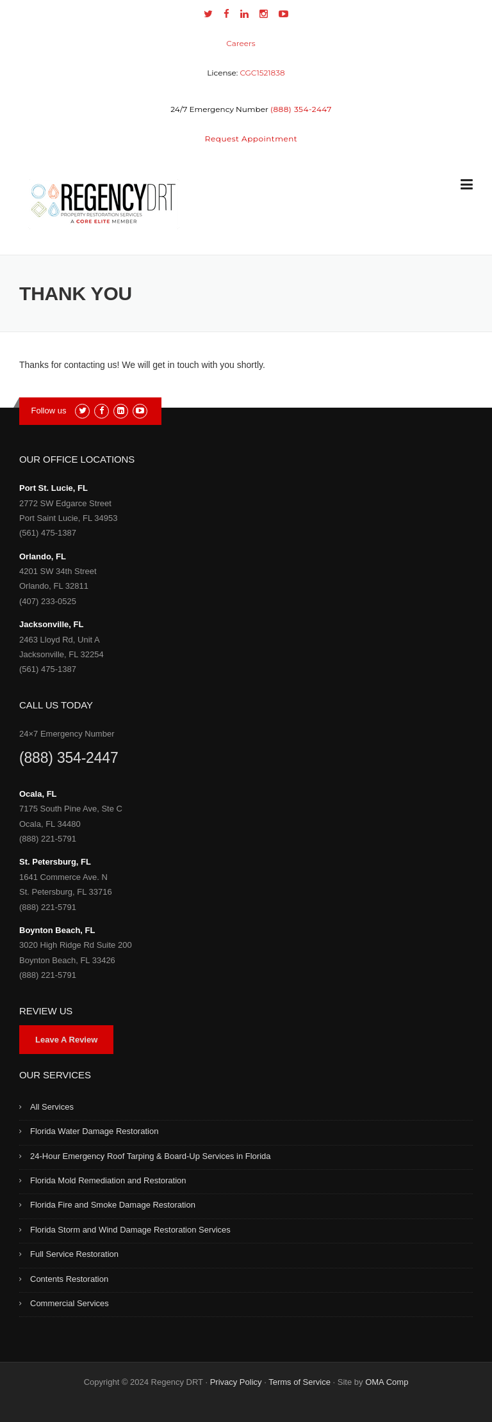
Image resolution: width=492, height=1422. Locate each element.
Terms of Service (299, 1382)
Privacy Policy (236, 1382)
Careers (240, 43)
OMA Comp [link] (386, 1382)
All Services (52, 1107)
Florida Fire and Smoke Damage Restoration (112, 1205)
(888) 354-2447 (68, 757)
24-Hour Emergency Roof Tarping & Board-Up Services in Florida (150, 1156)
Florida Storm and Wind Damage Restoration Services (130, 1229)
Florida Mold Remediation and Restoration (108, 1180)
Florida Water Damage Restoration (94, 1131)
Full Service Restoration (74, 1254)
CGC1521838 (262, 72)
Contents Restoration (69, 1279)
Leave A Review (66, 1039)
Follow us (49, 410)
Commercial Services (69, 1303)
